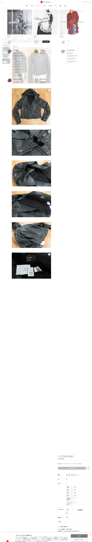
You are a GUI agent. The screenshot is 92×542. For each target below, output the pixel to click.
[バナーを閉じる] (90, 526)
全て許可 (79, 527)
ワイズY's (61, 459)
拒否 (79, 535)
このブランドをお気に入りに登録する (66, 456)
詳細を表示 (56, 539)
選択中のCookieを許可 (79, 531)
